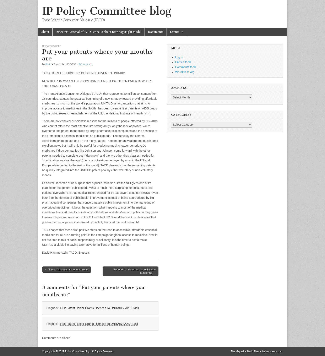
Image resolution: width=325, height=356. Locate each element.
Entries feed (183, 62)
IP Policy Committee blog (106, 11)
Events (174, 32)
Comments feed (185, 67)
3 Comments (85, 64)
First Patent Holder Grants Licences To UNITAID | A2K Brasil (99, 323)
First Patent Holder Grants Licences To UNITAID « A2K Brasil (99, 308)
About (45, 32)
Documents (155, 32)
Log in (179, 57)
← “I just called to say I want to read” (67, 269)
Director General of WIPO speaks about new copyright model (98, 32)
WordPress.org (185, 72)
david (48, 64)
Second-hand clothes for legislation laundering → (135, 271)
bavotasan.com (274, 351)
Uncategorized (51, 46)
